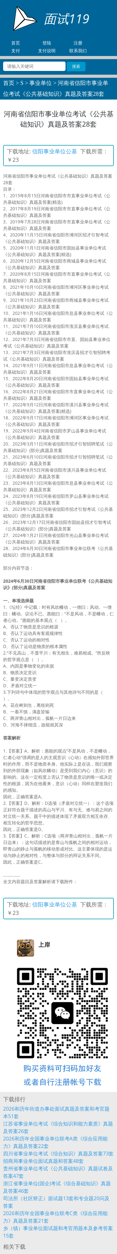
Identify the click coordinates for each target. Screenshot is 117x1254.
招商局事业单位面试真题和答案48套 (43, 1161)
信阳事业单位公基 (54, 151)
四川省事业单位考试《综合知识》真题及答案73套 (58, 1153)
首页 (8, 83)
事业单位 (40, 83)
